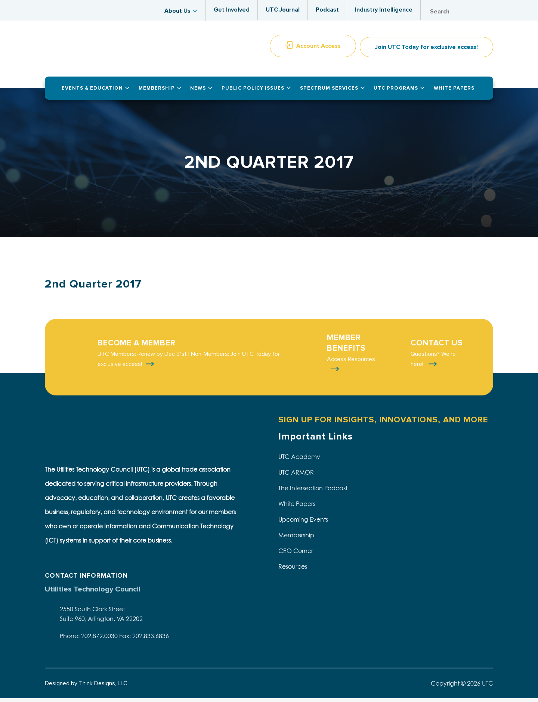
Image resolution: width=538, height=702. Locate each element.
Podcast (327, 9)
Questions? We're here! (433, 363)
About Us (177, 11)
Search (485, 12)
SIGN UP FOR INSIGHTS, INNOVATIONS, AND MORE (383, 424)
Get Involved (232, 9)
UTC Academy (299, 461)
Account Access (318, 49)
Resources (292, 570)
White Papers (296, 508)
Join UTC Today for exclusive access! (426, 51)
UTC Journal (283, 9)
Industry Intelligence (383, 9)
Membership (296, 539)
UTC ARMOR (296, 476)
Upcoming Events (303, 523)
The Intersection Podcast (312, 492)
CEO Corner (295, 555)
